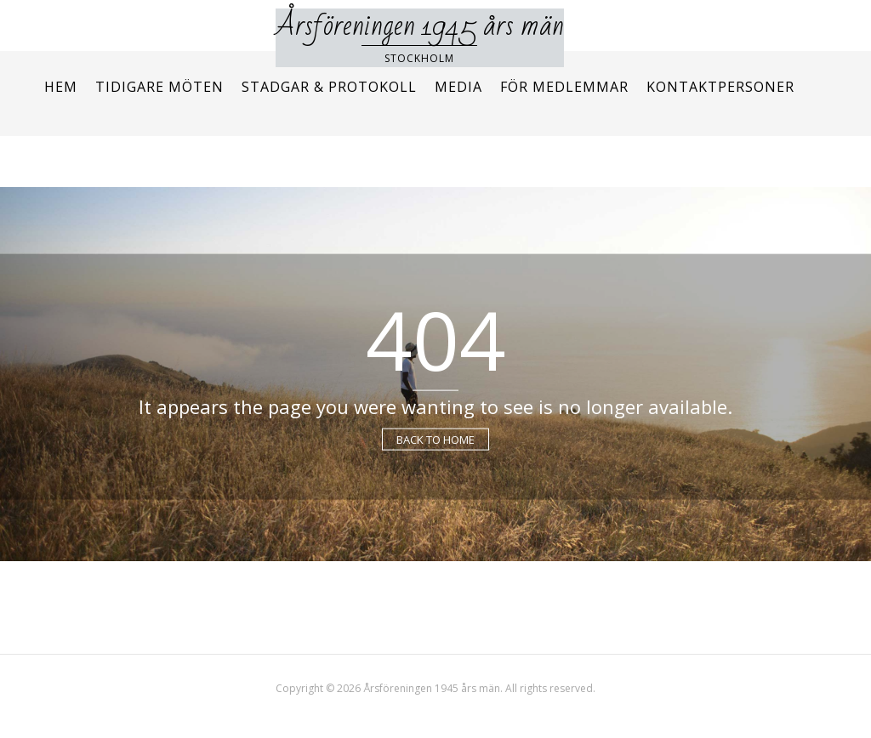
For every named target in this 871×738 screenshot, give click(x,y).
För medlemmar (564, 86)
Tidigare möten (159, 86)
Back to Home (435, 438)
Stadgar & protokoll (329, 86)
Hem (60, 86)
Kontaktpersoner (720, 86)
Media (458, 86)
